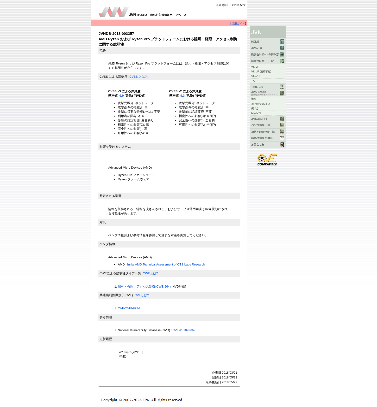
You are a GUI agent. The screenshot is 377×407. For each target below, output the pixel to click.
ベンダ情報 (107, 244)
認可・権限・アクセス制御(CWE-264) (144, 286)
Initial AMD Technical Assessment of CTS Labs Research (166, 264)
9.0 (121, 95)
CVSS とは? (138, 76)
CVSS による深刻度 (113, 76)
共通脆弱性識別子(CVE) (116, 295)
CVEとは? (142, 295)
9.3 (182, 95)
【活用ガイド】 (238, 23)
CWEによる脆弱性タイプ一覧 (120, 273)
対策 (103, 222)
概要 (103, 50)
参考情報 (106, 317)
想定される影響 (110, 196)
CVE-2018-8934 (129, 308)
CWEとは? (150, 273)
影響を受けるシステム (115, 146)
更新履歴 (106, 339)
